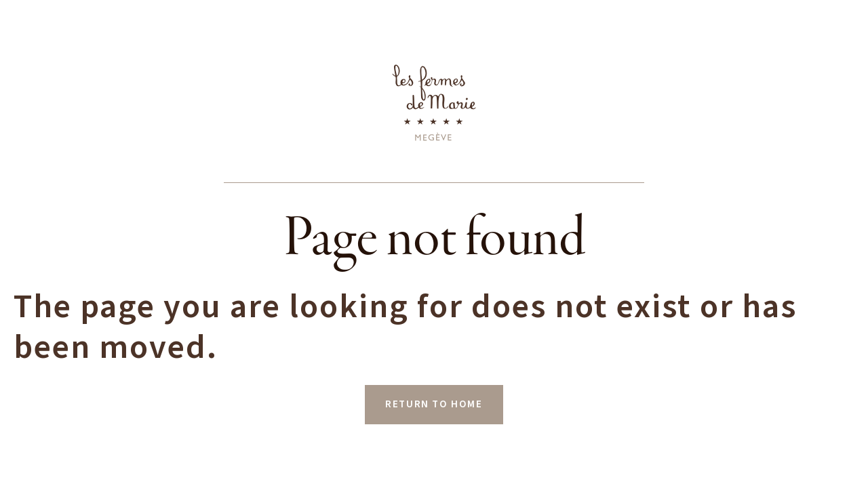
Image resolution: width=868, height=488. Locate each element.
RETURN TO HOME (433, 404)
